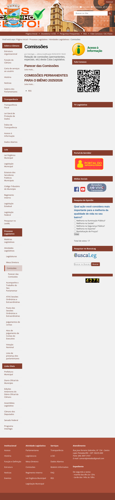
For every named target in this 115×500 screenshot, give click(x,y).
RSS (85, 33)
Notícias (7, 472)
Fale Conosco (80, 61)
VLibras (109, 7)
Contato (86, 7)
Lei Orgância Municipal (36, 478)
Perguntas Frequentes (70, 33)
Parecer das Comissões (41, 66)
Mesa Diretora (32, 461)
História (7, 455)
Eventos (7, 478)
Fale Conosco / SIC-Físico (101, 33)
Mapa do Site (56, 7)
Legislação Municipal (35, 483)
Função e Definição (12, 461)
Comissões (30, 467)
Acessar (109, 1)
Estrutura (8, 467)
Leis (6, 149)
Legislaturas (31, 455)
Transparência (11, 99)
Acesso (7, 450)
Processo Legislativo (38, 39)
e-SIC (53, 455)
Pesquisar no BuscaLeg (85, 248)
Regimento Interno (34, 472)
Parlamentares (32, 450)
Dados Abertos (57, 461)
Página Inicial (31, 33)
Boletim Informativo (59, 467)
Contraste (97, 7)
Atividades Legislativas (59, 39)
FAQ (52, 472)
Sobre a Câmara (11, 45)
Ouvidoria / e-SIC (48, 33)
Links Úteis (9, 366)
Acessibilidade (72, 7)
